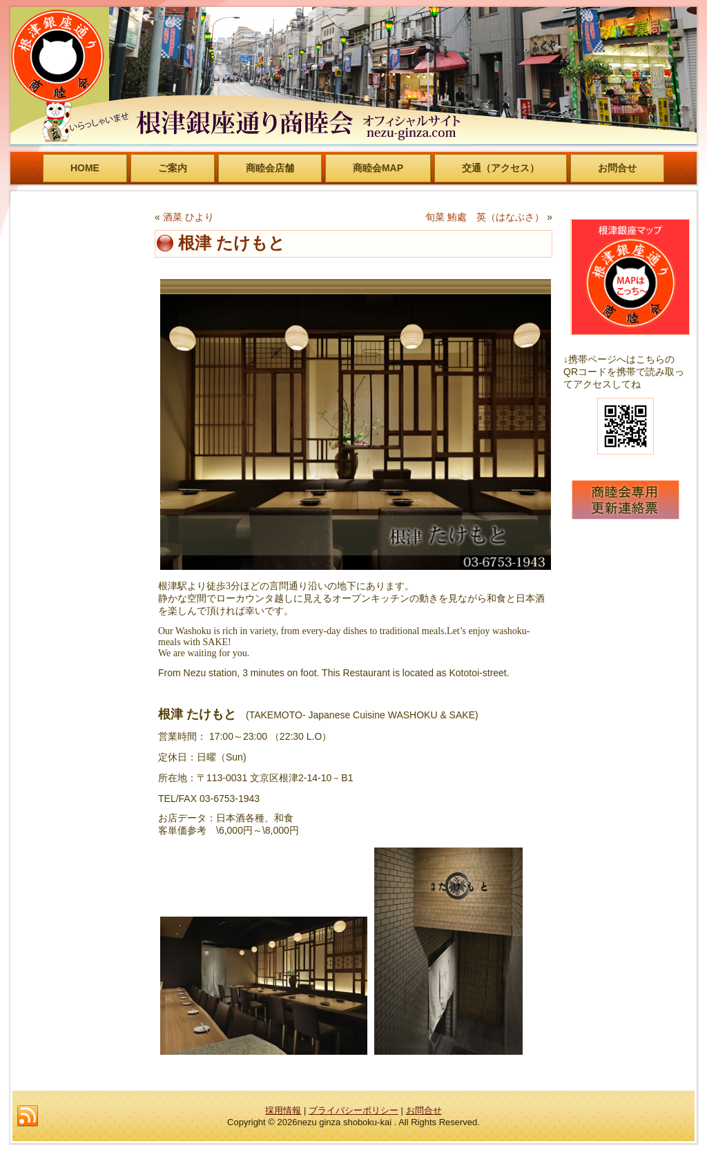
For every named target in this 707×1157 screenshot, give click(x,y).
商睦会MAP (378, 167)
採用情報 (283, 1110)
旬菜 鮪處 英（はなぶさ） (484, 216)
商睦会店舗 (270, 167)
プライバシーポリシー (353, 1110)
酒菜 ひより (188, 216)
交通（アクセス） (500, 167)
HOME (84, 167)
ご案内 (172, 167)
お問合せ (617, 167)
